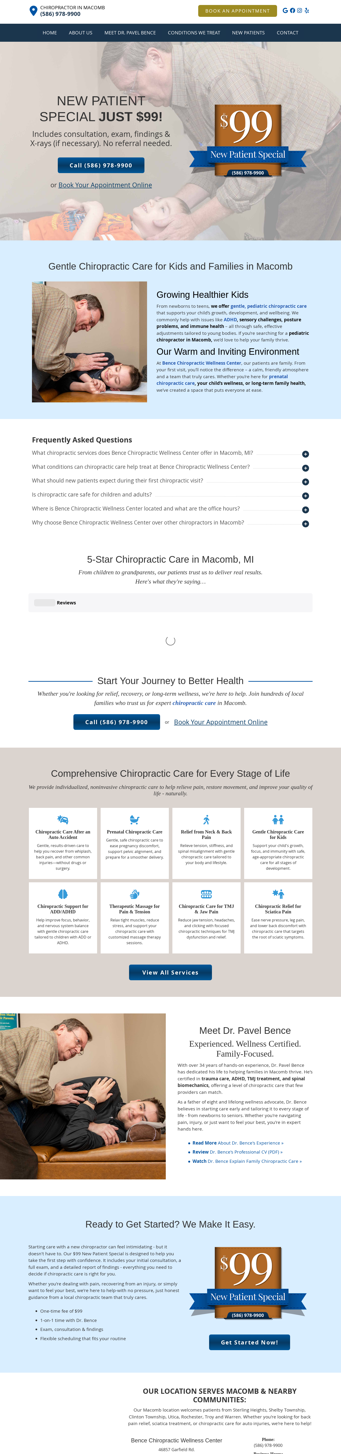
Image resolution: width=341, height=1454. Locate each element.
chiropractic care (194, 631)
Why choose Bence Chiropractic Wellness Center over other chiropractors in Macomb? (138, 522)
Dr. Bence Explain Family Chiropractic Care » (247, 1090)
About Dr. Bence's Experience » (238, 1072)
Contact (287, 32)
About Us (80, 32)
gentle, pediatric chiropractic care (269, 306)
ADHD (230, 320)
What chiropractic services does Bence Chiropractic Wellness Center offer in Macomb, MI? (142, 452)
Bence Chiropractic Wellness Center (201, 363)
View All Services (170, 901)
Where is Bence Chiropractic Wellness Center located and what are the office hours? (136, 508)
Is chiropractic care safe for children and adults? (92, 494)
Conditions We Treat (194, 32)
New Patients (248, 32)
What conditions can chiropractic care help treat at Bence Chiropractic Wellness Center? (141, 466)
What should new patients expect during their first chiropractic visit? (117, 480)
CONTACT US (176, 1399)
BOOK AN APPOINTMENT (237, 11)
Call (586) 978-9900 (101, 165)
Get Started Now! (249, 1271)
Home (50, 32)
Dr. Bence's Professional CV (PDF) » (238, 1081)
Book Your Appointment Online (105, 185)
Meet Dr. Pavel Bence (130, 32)
